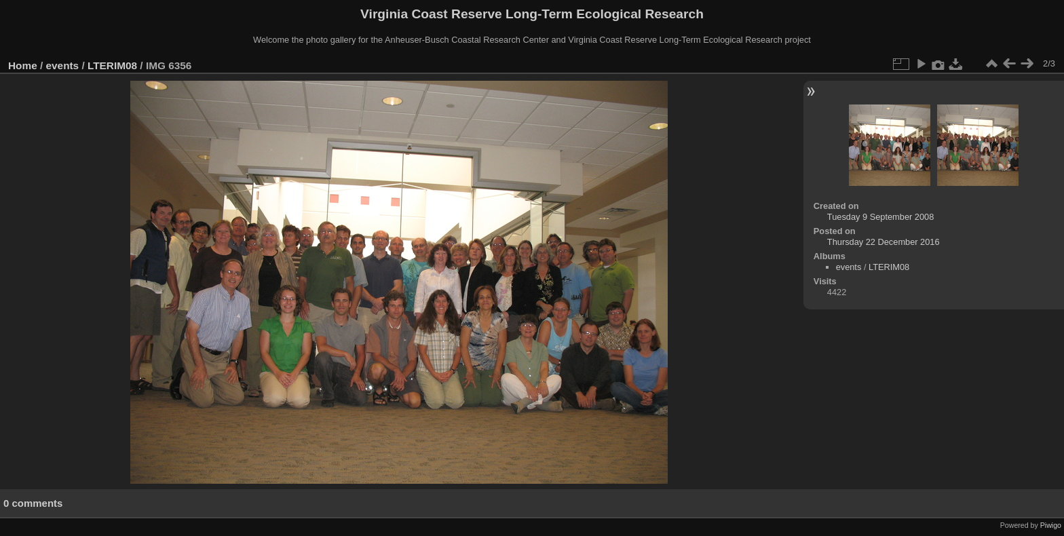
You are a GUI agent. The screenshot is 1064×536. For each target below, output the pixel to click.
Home (22, 65)
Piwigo (1050, 525)
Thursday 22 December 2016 (883, 242)
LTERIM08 (112, 65)
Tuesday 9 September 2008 (880, 217)
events (62, 65)
